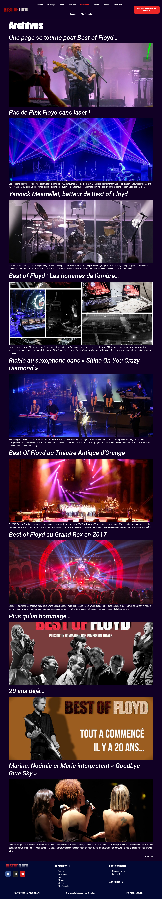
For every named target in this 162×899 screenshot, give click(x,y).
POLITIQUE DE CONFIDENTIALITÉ (27, 893)
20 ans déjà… (27, 691)
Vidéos (107, 5)
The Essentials (87, 14)
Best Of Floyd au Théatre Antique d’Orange (67, 453)
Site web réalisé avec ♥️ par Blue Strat (81, 893)
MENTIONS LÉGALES (135, 893)
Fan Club (72, 5)
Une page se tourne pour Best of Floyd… (63, 37)
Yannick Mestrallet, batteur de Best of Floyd (68, 194)
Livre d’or (118, 5)
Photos (96, 5)
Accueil (40, 5)
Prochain (148, 856)
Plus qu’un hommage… (40, 616)
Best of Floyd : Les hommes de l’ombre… (64, 275)
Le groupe (51, 5)
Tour (62, 5)
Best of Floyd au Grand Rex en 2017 (58, 534)
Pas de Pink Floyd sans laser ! (49, 112)
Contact (73, 14)
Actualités (84, 5)
